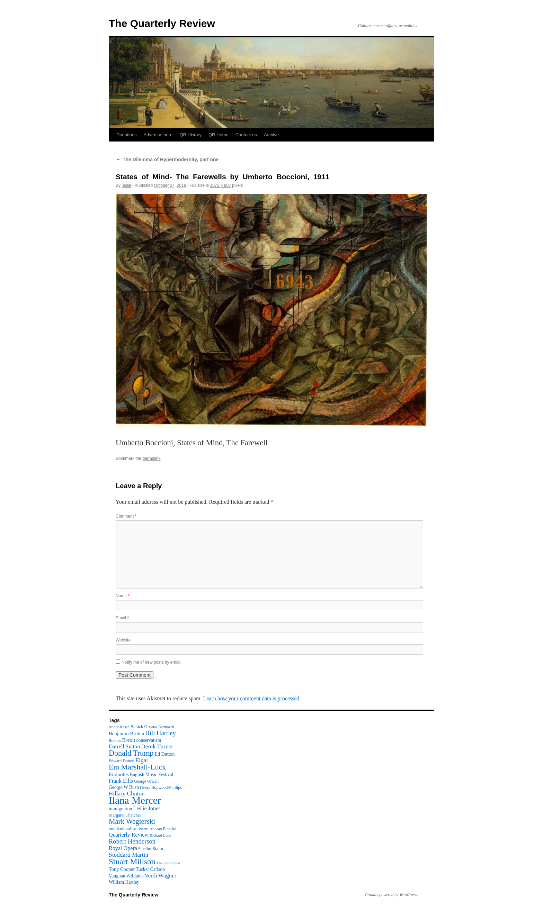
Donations (126, 134)
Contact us (246, 134)
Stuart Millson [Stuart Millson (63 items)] (132, 861)
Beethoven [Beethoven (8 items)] (166, 727)
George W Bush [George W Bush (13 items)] (124, 787)
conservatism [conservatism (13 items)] (148, 740)
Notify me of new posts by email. (151, 662)
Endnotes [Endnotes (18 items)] (119, 774)
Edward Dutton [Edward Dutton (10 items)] (121, 760)
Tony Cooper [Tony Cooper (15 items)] (122, 869)
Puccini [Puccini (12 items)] (170, 828)
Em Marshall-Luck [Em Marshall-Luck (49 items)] (137, 767)
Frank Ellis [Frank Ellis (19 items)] (121, 781)
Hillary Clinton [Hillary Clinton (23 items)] (127, 793)
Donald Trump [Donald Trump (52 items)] (131, 753)
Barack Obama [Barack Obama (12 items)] (143, 726)
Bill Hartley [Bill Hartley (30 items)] (160, 733)
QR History (190, 134)
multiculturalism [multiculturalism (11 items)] (123, 828)
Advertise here (158, 134)
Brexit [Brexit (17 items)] (128, 740)
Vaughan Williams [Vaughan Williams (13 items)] (126, 875)
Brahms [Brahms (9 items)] (115, 740)
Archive (271, 134)
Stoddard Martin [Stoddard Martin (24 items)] (128, 854)
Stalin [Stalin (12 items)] (158, 848)
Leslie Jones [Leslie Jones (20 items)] (146, 808)
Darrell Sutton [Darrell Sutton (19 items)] (124, 746)
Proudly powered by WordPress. (391, 894)
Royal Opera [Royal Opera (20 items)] (123, 848)
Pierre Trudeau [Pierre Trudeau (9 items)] (150, 829)
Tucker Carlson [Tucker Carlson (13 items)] (150, 869)
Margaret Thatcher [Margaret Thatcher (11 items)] (125, 815)
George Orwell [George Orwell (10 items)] (146, 781)
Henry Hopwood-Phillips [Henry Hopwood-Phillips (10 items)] (161, 787)
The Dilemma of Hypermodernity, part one (167, 159)
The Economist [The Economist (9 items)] (168, 863)
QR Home (218, 134)
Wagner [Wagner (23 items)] (167, 875)
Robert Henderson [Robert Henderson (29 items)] (132, 841)
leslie (126, 185)
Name (123, 595)
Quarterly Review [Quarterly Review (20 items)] (129, 835)
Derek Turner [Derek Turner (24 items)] (157, 746)
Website (123, 640)
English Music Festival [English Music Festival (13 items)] (151, 774)
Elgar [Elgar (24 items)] (142, 760)
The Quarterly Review (162, 23)
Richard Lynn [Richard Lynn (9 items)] (160, 835)
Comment (126, 516)
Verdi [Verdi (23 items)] (150, 875)
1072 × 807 (220, 185)
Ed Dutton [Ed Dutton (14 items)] (164, 754)
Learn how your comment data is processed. (252, 698)
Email (122, 618)
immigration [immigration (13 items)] (120, 808)
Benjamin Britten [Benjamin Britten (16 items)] (126, 733)
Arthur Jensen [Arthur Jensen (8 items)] (119, 727)
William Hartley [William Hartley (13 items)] (124, 882)
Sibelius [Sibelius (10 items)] (145, 848)
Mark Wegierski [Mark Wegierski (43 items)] (132, 821)
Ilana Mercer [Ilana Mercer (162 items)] (135, 800)
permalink (151, 458)
